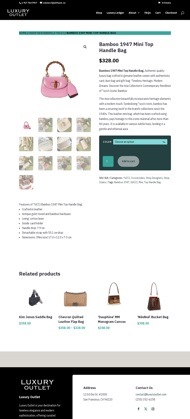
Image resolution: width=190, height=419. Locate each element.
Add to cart (128, 161)
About (132, 13)
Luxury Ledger (115, 13)
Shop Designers (41, 33)
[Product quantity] (108, 161)
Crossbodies (138, 178)
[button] (85, 47)
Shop (99, 13)
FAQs (147, 13)
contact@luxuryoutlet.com (151, 394)
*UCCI (60, 33)
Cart (158, 13)
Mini (141, 182)
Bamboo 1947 (122, 182)
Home (23, 33)
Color (107, 141)
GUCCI (134, 182)
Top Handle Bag (152, 182)
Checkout (171, 13)
